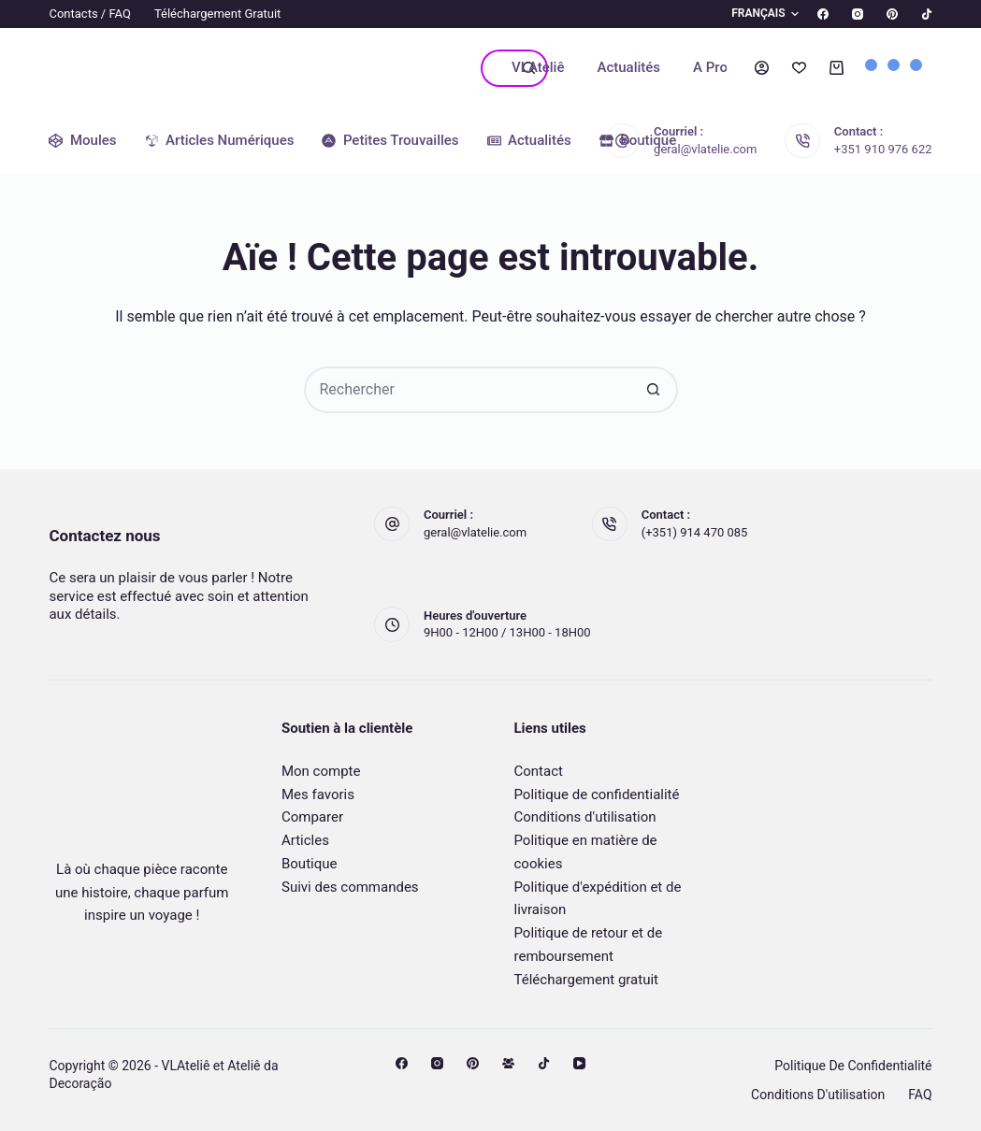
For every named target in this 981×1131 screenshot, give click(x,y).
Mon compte (321, 771)
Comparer (312, 817)
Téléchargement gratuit (217, 14)
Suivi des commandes (350, 887)
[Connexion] (762, 68)
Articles (305, 840)
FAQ (919, 1094)
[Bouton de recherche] (654, 389)
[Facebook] (823, 14)
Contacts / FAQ (89, 14)
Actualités (628, 67)
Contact (538, 771)
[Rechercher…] (496, 68)
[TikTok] (926, 14)
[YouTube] (579, 1063)
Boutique (309, 863)
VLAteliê (538, 67)
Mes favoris (317, 794)
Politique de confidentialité (597, 794)
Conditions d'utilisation (585, 817)
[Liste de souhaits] (799, 68)
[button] (753, 14)
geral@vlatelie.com (705, 149)
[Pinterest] (892, 14)
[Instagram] (857, 14)
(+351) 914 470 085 (695, 532)
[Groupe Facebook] (508, 1063)
